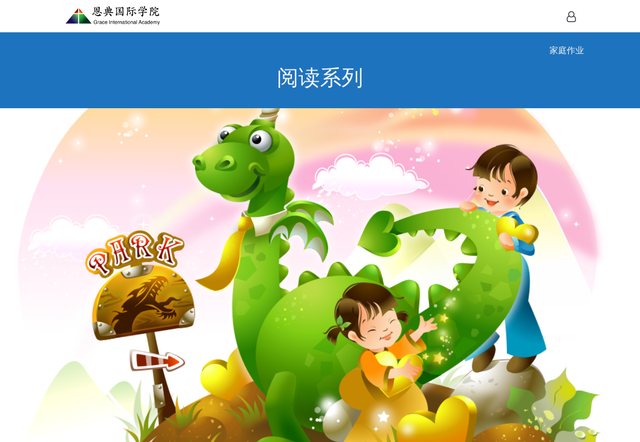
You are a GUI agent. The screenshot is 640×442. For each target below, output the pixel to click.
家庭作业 (566, 50)
